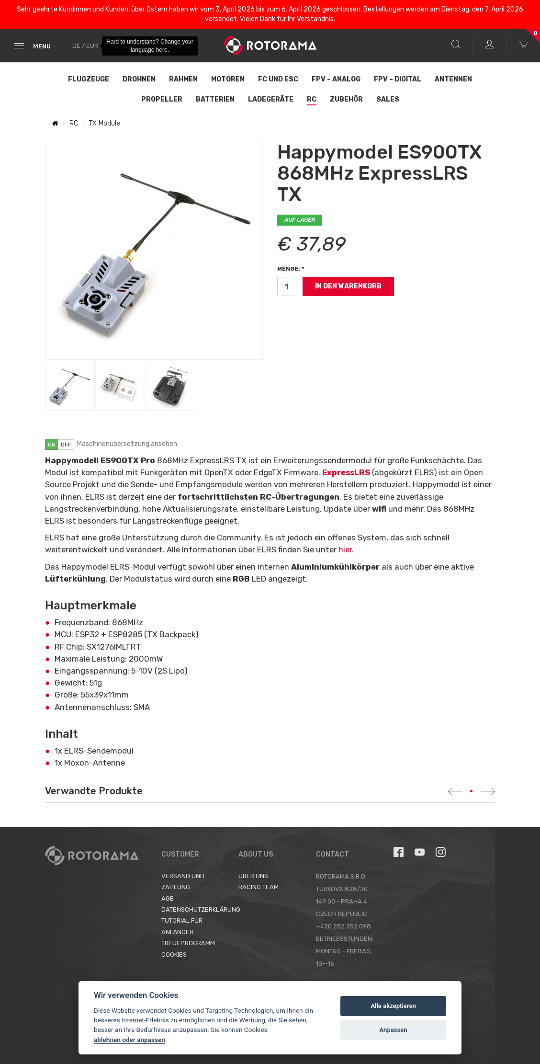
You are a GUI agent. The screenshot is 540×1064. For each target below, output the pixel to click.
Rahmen (183, 79)
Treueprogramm (188, 943)
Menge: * (290, 268)
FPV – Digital (397, 79)
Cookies (174, 954)
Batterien (215, 99)
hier (345, 549)
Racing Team (258, 887)
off (66, 444)
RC (311, 99)
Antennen (453, 79)
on (52, 444)
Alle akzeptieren (393, 1005)
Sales (387, 99)
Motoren (228, 79)
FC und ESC (278, 79)
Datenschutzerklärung (200, 909)
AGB (167, 898)
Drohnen (139, 79)
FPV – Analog (336, 79)
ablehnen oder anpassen (129, 1039)
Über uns (253, 876)
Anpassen (393, 1029)
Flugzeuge (88, 79)
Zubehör (346, 99)
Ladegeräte (270, 99)
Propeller (161, 99)
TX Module (104, 123)
